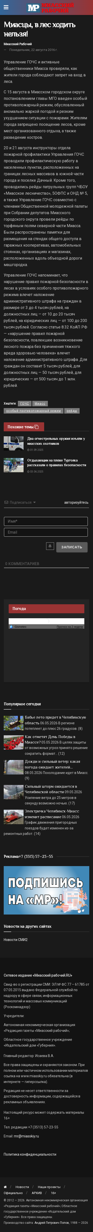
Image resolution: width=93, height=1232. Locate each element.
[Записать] (71, 547)
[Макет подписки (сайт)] (46, 890)
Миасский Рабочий (18, 44)
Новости (22, 1187)
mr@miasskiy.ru (26, 1136)
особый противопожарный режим (33, 411)
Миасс (40, 403)
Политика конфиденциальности (30, 1154)
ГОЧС (24, 403)
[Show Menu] (6, 7)
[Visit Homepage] (50, 7)
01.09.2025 (35, 450)
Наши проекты (49, 1187)
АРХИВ (37, 1193)
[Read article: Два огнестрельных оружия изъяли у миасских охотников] (14, 443)
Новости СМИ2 (16, 940)
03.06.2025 (35, 471)
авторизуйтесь (76, 502)
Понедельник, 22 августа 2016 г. (33, 50)
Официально (13, 1193)
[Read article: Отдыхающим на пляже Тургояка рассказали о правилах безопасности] (14, 465)
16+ (53, 1193)
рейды (72, 411)
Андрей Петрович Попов (51, 1223)
